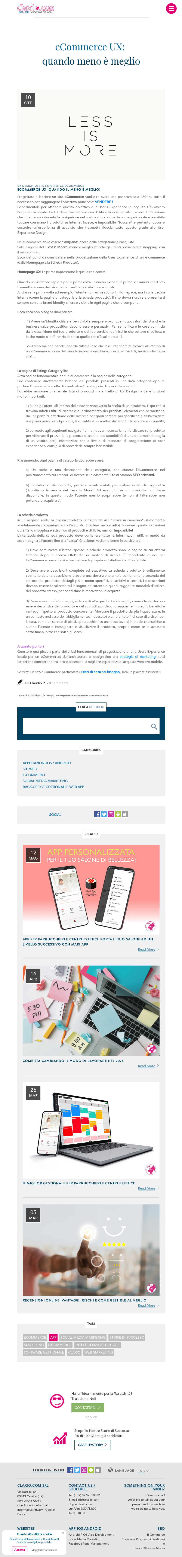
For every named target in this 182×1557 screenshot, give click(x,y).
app (53, 1337)
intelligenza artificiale (97, 1345)
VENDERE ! (104, 202)
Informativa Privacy (30, 1510)
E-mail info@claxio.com (84, 1500)
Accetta (19, 1550)
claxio (74, 1352)
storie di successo (126, 1337)
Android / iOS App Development (91, 1535)
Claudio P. (37, 683)
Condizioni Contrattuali (32, 1505)
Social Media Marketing (45, 781)
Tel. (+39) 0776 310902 (84, 1495)
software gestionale (44, 1352)
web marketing (98, 1352)
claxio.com (85, 1504)
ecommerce (35, 1337)
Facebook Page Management (89, 1544)
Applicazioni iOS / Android (47, 763)
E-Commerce (34, 775)
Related (91, 834)
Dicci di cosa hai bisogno (100, 672)
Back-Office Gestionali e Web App (53, 787)
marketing (34, 1345)
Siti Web (30, 769)
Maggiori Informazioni (44, 1550)
